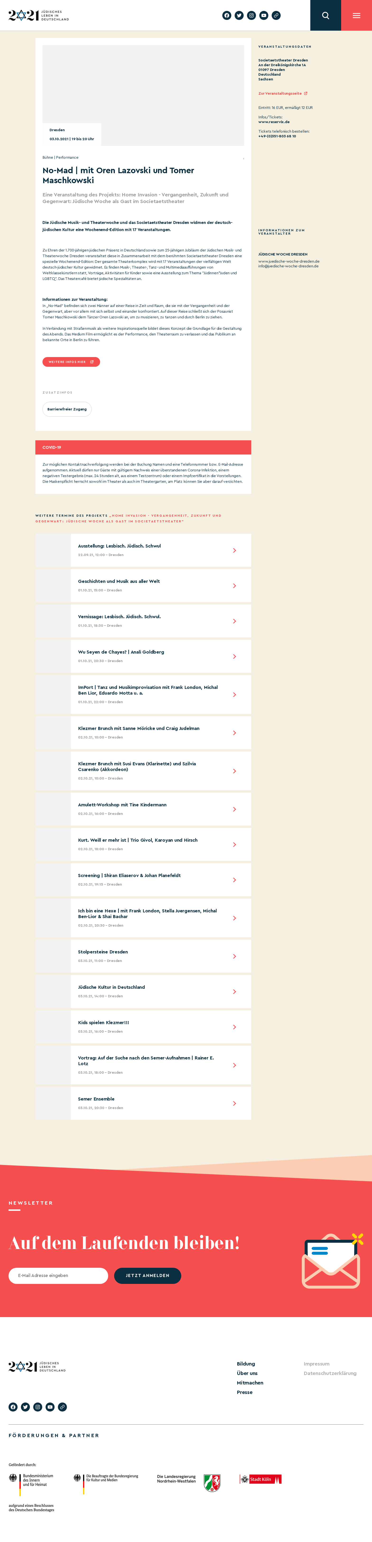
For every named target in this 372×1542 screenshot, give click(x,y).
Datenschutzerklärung (325, 1372)
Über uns (245, 1372)
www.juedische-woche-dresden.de (289, 261)
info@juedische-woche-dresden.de (288, 266)
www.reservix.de (273, 122)
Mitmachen (247, 1380)
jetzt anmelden (148, 1275)
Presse (243, 1389)
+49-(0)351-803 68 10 (277, 136)
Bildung (244, 1363)
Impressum (314, 1363)
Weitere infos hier (67, 361)
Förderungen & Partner (54, 1431)
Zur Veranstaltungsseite (280, 93)
